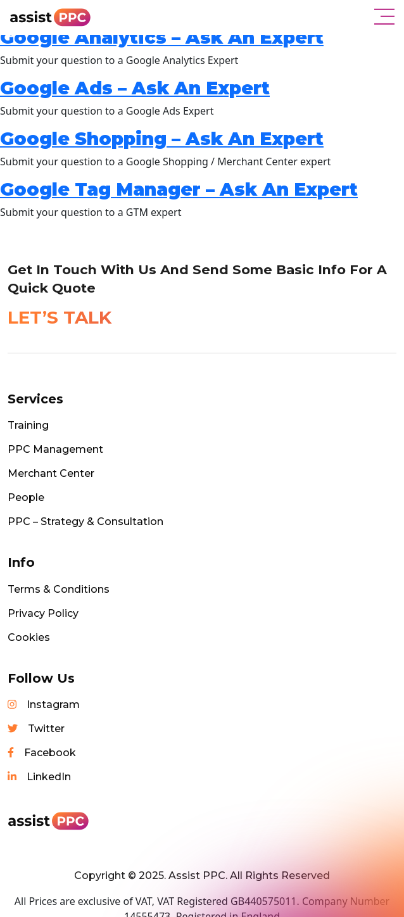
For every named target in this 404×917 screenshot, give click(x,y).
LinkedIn (39, 777)
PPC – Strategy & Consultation (85, 521)
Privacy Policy (43, 613)
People (26, 497)
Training (28, 425)
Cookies (29, 637)
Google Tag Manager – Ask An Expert (179, 189)
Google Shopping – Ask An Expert (162, 138)
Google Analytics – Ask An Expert (162, 37)
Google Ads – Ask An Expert (135, 88)
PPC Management (55, 449)
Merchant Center (51, 473)
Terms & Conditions (59, 589)
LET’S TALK (59, 317)
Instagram (44, 705)
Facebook (42, 753)
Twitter (36, 729)
